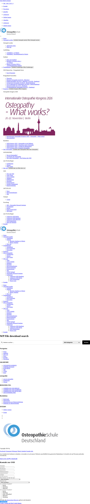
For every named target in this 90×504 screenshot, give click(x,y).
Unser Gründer (10, 261)
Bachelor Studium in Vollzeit (17, 241)
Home (4, 235)
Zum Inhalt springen (5, 0)
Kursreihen (9, 250)
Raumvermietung (11, 267)
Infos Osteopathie (8, 253)
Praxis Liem (13, 280)
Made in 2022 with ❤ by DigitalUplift (8, 458)
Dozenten (9, 264)
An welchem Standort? (6, 484)
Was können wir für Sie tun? (7, 478)
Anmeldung (10, 247)
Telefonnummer (4, 472)
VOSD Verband (11, 272)
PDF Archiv (10, 257)
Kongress (5, 251)
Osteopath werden (8, 236)
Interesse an (3, 481)
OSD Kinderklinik (15, 279)
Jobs (8, 270)
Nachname (3, 468)
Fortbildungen (7, 245)
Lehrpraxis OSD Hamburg (17, 276)
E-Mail (2, 475)
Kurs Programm (11, 248)
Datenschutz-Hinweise (13, 500)
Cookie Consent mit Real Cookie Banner (10, 503)
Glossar (9, 256)
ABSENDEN (4, 501)
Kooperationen (10, 269)
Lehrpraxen (10, 275)
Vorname (2, 465)
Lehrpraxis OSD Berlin (16, 278)
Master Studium (14, 242)
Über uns (9, 244)
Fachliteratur (10, 254)
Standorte (9, 263)
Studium (9, 239)
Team (8, 260)
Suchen (86, 342)
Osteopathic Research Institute (15, 273)
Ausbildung (10, 238)
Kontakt (5, 282)
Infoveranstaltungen (12, 266)
